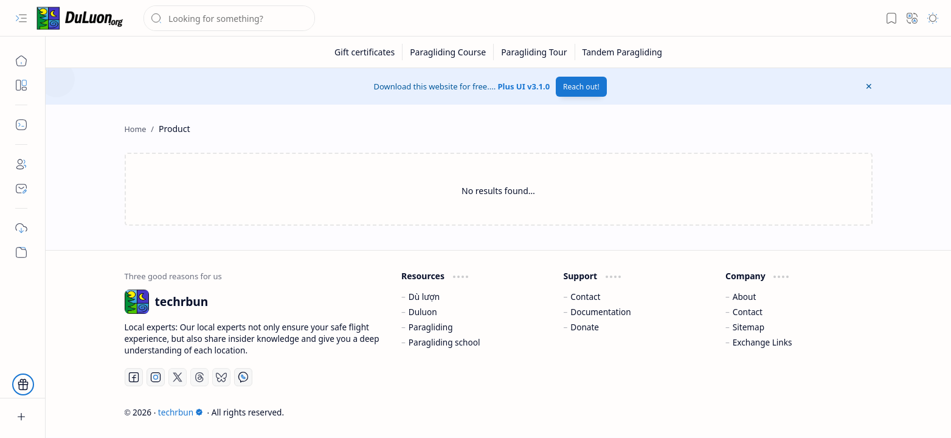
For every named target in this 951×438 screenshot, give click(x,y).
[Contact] (21, 188)
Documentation (600, 312)
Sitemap (748, 327)
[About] (21, 164)
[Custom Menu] (21, 252)
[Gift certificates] (365, 52)
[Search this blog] (229, 18)
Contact (585, 296)
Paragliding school (444, 342)
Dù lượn (424, 296)
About (744, 296)
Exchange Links (762, 342)
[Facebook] (134, 377)
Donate (584, 327)
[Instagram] (156, 377)
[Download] (21, 228)
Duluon (423, 312)
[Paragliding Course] (448, 52)
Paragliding (431, 327)
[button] (21, 18)
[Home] (21, 61)
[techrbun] (82, 18)
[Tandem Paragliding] (622, 52)
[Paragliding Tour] (534, 52)
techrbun (180, 412)
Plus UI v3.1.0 (524, 86)
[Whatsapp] (243, 377)
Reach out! (581, 87)
